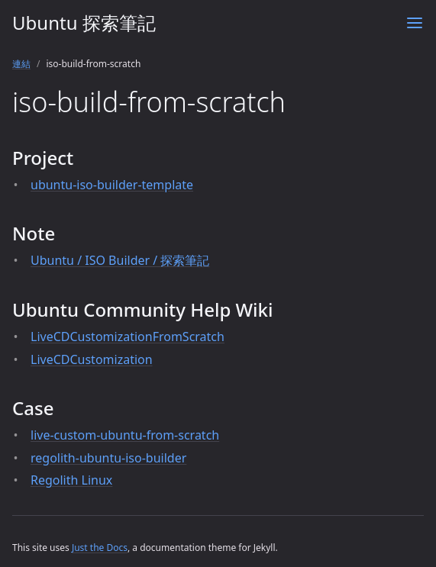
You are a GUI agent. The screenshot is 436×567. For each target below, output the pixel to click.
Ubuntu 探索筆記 (84, 22)
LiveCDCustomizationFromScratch (127, 336)
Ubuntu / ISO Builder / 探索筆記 (120, 260)
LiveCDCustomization (92, 359)
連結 (21, 63)
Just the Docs (100, 547)
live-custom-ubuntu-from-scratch (125, 435)
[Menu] (414, 23)
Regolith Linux (71, 480)
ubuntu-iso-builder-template (112, 184)
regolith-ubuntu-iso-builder (108, 457)
